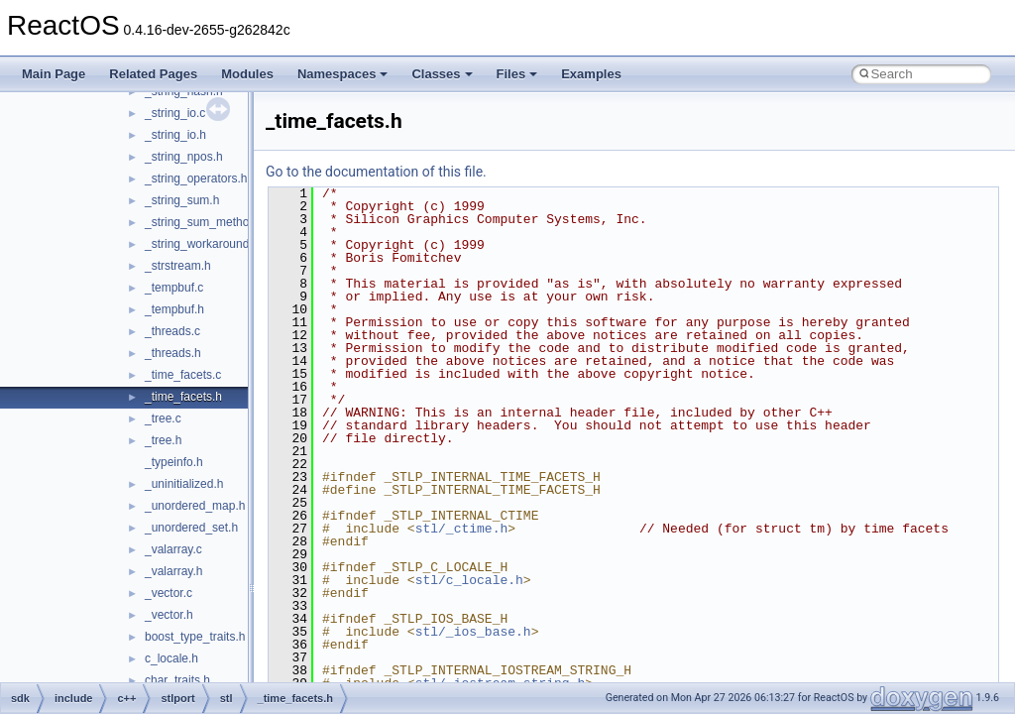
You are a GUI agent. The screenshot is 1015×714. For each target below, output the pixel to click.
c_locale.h (171, 658)
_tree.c (163, 418)
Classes (441, 73)
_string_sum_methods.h (208, 222)
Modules (247, 73)
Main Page (53, 73)
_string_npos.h (184, 157)
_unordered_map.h (195, 506)
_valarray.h (173, 571)
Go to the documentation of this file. (376, 171)
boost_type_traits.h (195, 637)
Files (517, 73)
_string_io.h (175, 135)
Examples (591, 73)
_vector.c (168, 593)
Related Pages (153, 73)
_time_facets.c (183, 375)
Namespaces (343, 73)
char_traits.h (177, 680)
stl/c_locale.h (469, 580)
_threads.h (173, 353)
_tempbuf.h (174, 309)
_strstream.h (178, 266)
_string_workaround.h (202, 244)
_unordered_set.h (191, 528)
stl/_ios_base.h (473, 632)
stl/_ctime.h (461, 528)
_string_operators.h (196, 178)
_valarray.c (173, 549)
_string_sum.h (182, 200)
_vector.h (169, 615)
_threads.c (172, 331)
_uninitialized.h (184, 484)
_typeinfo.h (174, 462)
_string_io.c (175, 113)
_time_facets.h (183, 397)
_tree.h (163, 440)
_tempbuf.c (174, 288)
